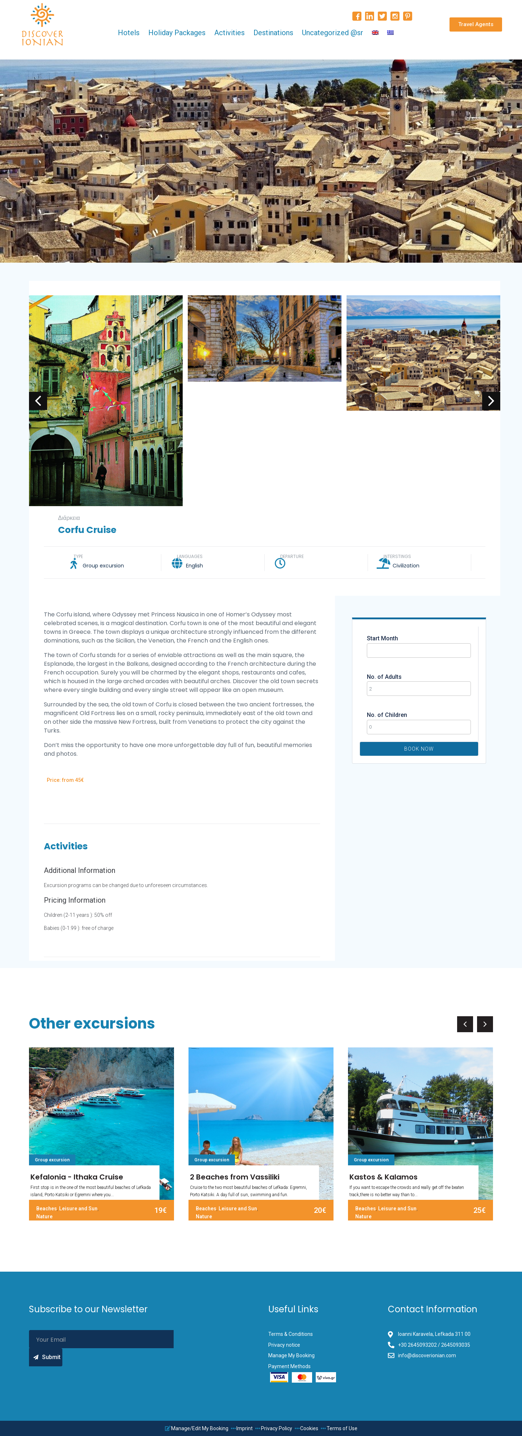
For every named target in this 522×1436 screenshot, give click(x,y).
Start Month (382, 638)
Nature (44, 1216)
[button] (476, 24)
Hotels (129, 32)
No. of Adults (384, 676)
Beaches (46, 1208)
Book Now (419, 749)
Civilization (406, 565)
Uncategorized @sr (332, 32)
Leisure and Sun (78, 1208)
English (194, 565)
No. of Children (387, 714)
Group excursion (103, 565)
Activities (229, 32)
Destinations (273, 32)
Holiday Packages (177, 32)
